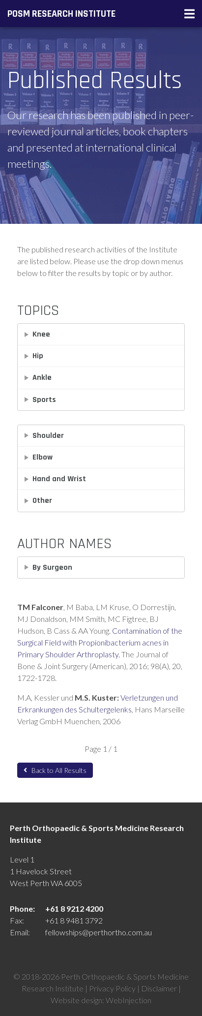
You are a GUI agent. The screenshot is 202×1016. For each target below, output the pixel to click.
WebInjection (128, 1000)
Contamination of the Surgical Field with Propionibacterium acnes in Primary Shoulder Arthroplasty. (99, 642)
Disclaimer (159, 988)
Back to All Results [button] (55, 770)
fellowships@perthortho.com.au (98, 932)
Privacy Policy (112, 988)
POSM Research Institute (61, 13)
